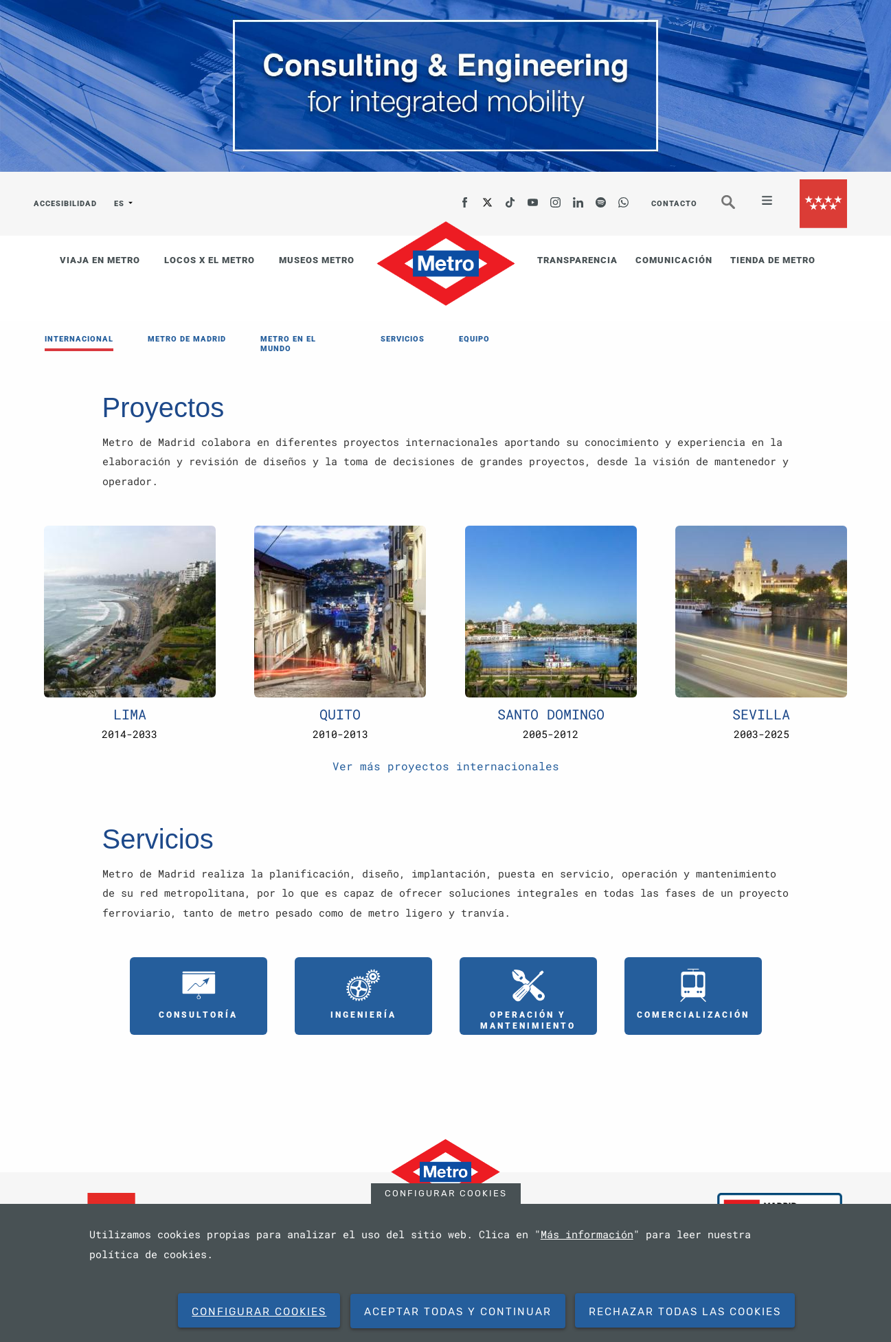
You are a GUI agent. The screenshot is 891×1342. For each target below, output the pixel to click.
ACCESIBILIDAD (65, 203)
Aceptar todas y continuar (458, 1312)
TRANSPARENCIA (577, 260)
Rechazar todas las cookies (685, 1312)
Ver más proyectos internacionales (445, 766)
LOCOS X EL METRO (209, 260)
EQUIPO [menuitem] (474, 339)
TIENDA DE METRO (772, 260)
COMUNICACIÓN (673, 260)
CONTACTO (674, 203)
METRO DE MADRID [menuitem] (187, 339)
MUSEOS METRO (316, 260)
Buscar (737, 208)
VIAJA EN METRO (100, 260)
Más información (587, 1234)
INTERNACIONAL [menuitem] (79, 339)
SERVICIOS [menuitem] (403, 339)
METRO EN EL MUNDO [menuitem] (288, 344)
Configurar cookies (446, 1193)
